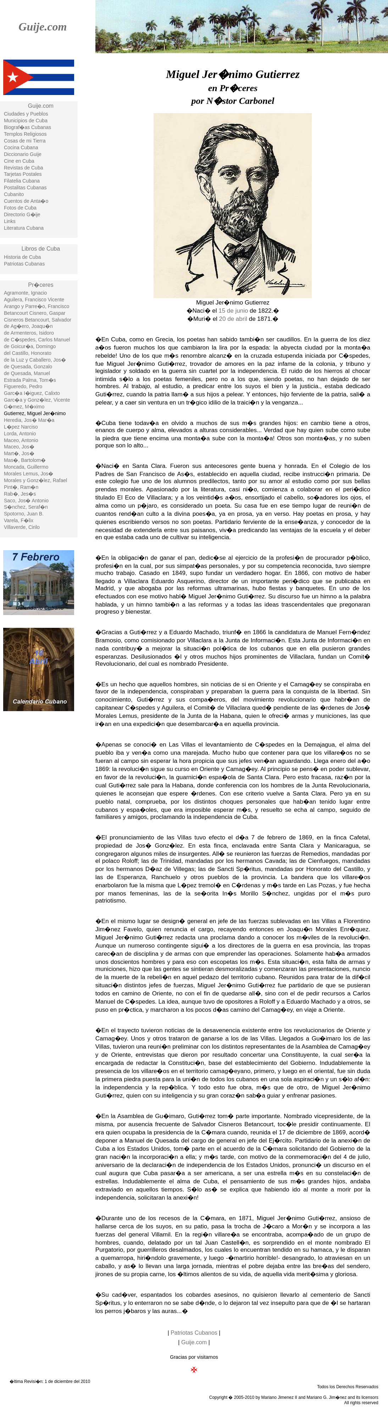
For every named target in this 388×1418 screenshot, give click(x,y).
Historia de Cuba (22, 257)
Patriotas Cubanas (24, 264)
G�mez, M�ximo (24, 406)
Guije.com (42, 26)
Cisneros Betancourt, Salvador (37, 320)
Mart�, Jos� (19, 453)
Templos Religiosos (25, 134)
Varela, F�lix (18, 520)
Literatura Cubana (24, 228)
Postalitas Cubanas (25, 187)
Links (10, 221)
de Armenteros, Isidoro (29, 333)
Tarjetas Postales (23, 174)
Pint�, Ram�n (21, 487)
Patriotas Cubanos (194, 1333)
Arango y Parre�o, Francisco (36, 306)
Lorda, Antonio (20, 433)
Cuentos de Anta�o (26, 201)
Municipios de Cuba (26, 120)
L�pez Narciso (21, 427)
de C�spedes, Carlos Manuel (37, 339)
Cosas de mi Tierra (24, 141)
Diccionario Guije (22, 154)
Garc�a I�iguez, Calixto (32, 393)
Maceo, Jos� (19, 447)
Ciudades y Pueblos (26, 114)
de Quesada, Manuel (27, 373)
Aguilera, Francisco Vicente (34, 299)
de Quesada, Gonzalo (28, 366)
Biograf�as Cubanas (27, 127)
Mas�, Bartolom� (25, 460)
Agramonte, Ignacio (25, 293)
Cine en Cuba (19, 161)
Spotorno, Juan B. (24, 514)
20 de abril (233, 319)
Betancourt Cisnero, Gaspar (35, 313)
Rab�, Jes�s (20, 494)
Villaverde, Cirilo (22, 527)
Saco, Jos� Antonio (26, 500)
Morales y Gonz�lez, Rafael (35, 480)
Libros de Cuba (41, 249)
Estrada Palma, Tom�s (30, 380)
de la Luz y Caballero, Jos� (35, 360)
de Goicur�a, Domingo (30, 346)
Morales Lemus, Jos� (28, 473)
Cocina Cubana (21, 147)
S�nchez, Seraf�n (26, 507)
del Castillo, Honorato (27, 353)
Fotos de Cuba (20, 208)
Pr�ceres (40, 285)
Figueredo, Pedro (23, 386)
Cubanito (14, 194)
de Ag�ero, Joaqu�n (28, 326)
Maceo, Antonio (21, 440)
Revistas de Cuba (23, 168)
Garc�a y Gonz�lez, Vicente (37, 400)
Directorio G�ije (22, 214)
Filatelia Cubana (22, 181)
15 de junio (233, 310)
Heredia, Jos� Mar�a (29, 420)
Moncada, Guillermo (26, 467)
